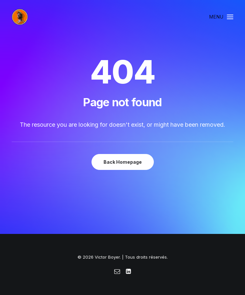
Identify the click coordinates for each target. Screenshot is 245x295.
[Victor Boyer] (20, 17)
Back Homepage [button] (123, 162)
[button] (221, 17)
